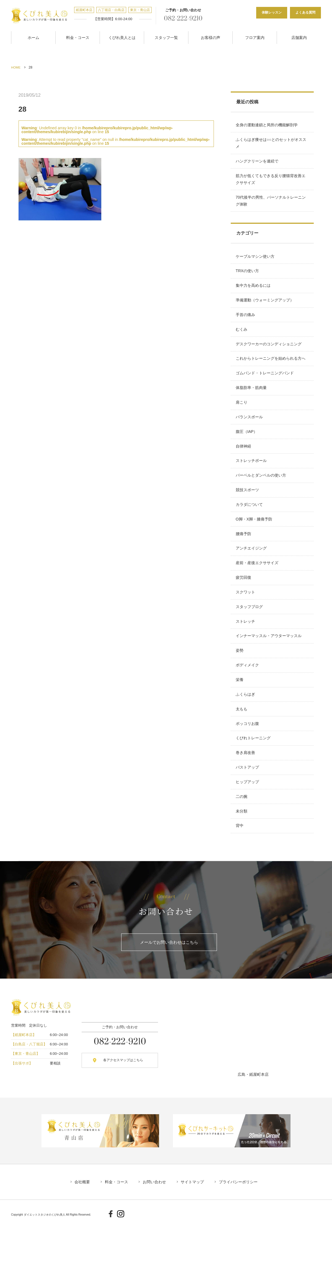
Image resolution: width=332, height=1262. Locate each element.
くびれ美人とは (122, 37)
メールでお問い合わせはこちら (169, 982)
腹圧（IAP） (247, 446)
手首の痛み (246, 322)
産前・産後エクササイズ (257, 586)
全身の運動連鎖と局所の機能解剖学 (267, 124)
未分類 (242, 850)
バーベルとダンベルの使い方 (261, 493)
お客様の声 (210, 37)
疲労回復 (244, 601)
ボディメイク (248, 695)
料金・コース (77, 37)
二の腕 (242, 834)
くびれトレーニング (253, 772)
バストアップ (248, 803)
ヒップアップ (248, 819)
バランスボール (249, 430)
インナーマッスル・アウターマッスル (269, 663)
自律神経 (244, 462)
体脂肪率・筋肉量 (251, 400)
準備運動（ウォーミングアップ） (265, 306)
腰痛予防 (244, 555)
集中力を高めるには (253, 291)
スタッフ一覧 (166, 37)
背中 (240, 865)
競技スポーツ (248, 508)
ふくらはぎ (246, 726)
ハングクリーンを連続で (257, 162)
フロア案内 (254, 37)
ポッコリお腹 (248, 756)
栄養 (240, 710)
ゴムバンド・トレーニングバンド (265, 384)
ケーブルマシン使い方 (255, 260)
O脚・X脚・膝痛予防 (254, 539)
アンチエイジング (251, 570)
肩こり (242, 415)
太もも (242, 741)
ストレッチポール (251, 477)
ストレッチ (246, 648)
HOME (16, 66)
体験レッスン (272, 12)
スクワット (246, 617)
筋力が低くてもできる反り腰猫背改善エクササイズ (271, 181)
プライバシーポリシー (241, 1223)
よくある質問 (305, 12)
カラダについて (249, 524)
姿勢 (240, 679)
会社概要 (78, 1223)
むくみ (242, 337)
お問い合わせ (154, 1223)
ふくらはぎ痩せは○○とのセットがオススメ (271, 143)
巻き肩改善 (246, 788)
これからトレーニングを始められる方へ (271, 369)
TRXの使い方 (248, 275)
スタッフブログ (249, 632)
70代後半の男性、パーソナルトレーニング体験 (271, 203)
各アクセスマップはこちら (120, 1101)
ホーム (33, 37)
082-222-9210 (180, 18)
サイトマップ (194, 1223)
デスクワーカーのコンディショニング (269, 353)
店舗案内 (299, 37)
